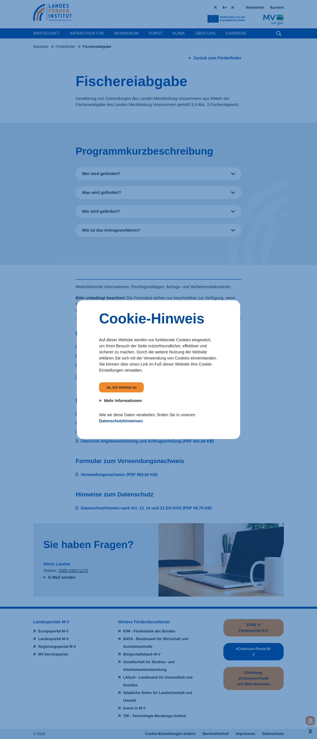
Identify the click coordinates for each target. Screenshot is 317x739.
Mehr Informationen (123, 400)
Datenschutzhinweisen (121, 420)
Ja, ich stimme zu (121, 387)
